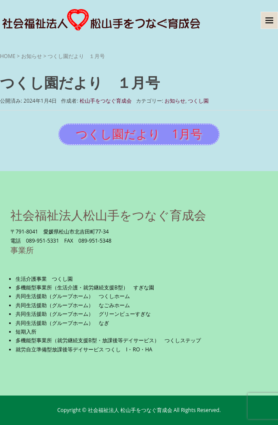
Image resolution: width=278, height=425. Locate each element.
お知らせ (31, 56)
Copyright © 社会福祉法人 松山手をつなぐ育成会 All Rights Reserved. (139, 410)
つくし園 (198, 100)
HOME (8, 56)
